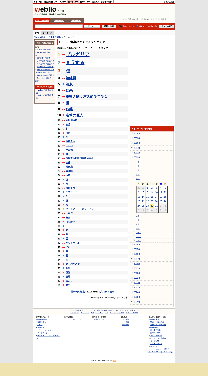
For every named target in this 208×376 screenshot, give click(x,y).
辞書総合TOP (169, 2)
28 (143, 206)
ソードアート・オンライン (79, 209)
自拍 (68, 133)
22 (147, 201)
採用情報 (125, 325)
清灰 (69, 84)
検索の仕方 (41, 322)
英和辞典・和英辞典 (158, 325)
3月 (138, 170)
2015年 (137, 249)
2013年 (137, 157)
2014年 (137, 244)
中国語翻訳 (76, 20)
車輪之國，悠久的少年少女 (86, 96)
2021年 (137, 278)
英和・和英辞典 (60, 2)
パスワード (71, 192)
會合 (68, 217)
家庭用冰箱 (71, 120)
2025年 (137, 297)
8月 (138, 224)
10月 (138, 232)
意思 (68, 276)
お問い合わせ (99, 319)
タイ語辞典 (154, 341)
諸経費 (71, 78)
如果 (69, 90)
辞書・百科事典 (132, 312)
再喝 (68, 272)
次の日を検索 (107, 291)
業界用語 (79, 310)
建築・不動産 (130, 310)
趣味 (92, 312)
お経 (69, 109)
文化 (72, 312)
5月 (138, 178)
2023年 (137, 287)
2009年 (137, 138)
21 (143, 201)
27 (138, 206)
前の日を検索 (78, 291)
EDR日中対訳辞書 (43, 58)
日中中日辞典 (73, 2)
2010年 (137, 143)
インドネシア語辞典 (158, 338)
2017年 (137, 259)
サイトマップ (42, 333)
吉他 (68, 162)
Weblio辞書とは (43, 319)
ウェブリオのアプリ (73, 319)
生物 (106, 312)
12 (165, 192)
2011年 (137, 148)
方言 (122, 312)
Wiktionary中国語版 (45, 75)
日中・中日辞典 (42, 20)
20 (138, 201)
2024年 (137, 292)
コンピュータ (90, 310)
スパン (69, 145)
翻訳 (68, 285)
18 (160, 197)
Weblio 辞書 (39, 37)
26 (165, 201)
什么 (68, 137)
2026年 (137, 302)
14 (143, 197)
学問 (138, 310)
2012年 (137, 152)
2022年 (137, 282)
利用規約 (40, 327)
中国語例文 (59, 20)
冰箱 (68, 175)
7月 (138, 220)
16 (152, 197)
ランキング (47, 33)
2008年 (137, 133)
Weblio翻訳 (154, 327)
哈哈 (68, 124)
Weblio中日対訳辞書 (45, 66)
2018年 (137, 263)
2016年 (137, 254)
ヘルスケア (85, 312)
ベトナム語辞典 (156, 344)
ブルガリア (78, 54)
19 (165, 197)
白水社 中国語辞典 (44, 49)
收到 (68, 268)
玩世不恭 (70, 188)
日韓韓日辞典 (85, 2)
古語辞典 (95, 2)
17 (156, 197)
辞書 (35, 2)
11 (160, 192)
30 (152, 206)
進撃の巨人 (74, 115)
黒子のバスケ (73, 264)
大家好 (69, 281)
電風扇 (69, 166)
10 (156, 192)
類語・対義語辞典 (46, 2)
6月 (138, 216)
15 (147, 197)
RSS (114, 360)
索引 (37, 33)
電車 (99, 310)
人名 (117, 312)
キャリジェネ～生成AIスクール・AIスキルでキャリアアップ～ (160, 351)
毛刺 (68, 247)
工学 (121, 310)
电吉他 (69, 150)
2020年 (137, 273)
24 (156, 201)
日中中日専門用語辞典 (45, 61)
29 (147, 206)
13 (138, 197)
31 (156, 206)
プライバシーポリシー (46, 330)
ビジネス (71, 310)
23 (152, 201)
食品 (112, 312)
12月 (138, 240)
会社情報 (125, 322)
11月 (138, 236)
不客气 (69, 213)
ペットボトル (73, 243)
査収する (75, 62)
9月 (138, 228)
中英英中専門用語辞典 (45, 64)
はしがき (70, 222)
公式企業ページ (128, 319)
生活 (77, 312)
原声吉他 (70, 141)
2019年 (137, 268)
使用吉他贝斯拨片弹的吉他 (79, 158)
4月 (138, 174)
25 (160, 201)
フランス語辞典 (156, 335)
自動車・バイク (108, 310)
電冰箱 (69, 171)
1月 (138, 162)
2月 (138, 166)
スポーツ (99, 312)
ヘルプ (39, 325)
